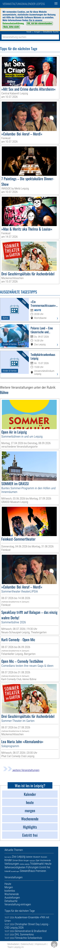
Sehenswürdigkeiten (15, 867)
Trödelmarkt (37, 863)
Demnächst (7, 857)
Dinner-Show (18, 860)
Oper (38, 860)
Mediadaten (13, 944)
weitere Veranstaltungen (21, 770)
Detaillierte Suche (51, 32)
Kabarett (7, 871)
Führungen (32, 867)
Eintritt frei (44, 867)
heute (28, 32)
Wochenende (45, 860)
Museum (36, 857)
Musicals (44, 857)
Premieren (41, 870)
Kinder (8, 860)
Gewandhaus (27, 871)
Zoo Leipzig (18, 856)
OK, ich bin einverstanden (39, 23)
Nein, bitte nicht (11, 26)
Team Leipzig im (15, 947)
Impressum (40, 944)
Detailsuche (10, 901)
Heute (47, 863)
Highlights (32, 860)
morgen (37, 32)
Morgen (26, 861)
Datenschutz (27, 944)
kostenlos (9, 890)
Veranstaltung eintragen (17, 904)
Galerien (29, 857)
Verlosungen (11, 863)
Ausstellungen (15, 871)
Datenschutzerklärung (13, 23)
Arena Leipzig (24, 864)
